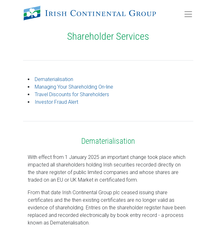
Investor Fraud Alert (56, 102)
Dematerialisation (54, 79)
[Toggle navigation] (188, 14)
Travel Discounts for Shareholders (72, 94)
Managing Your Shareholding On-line (74, 87)
